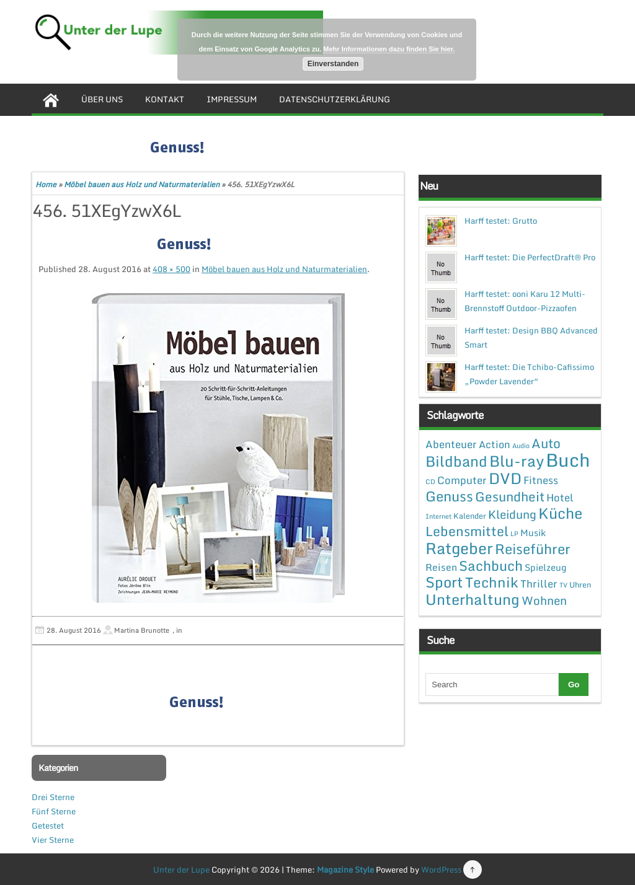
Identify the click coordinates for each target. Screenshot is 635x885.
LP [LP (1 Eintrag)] (514, 533)
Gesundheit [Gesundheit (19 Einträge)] (509, 496)
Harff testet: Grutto (500, 220)
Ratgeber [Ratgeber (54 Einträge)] (459, 548)
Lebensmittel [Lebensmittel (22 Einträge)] (466, 531)
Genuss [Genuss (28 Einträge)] (449, 496)
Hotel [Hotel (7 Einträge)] (560, 497)
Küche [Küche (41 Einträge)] (560, 513)
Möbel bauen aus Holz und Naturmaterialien (142, 184)
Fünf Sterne (54, 811)
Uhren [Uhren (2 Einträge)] (580, 584)
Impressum (231, 99)
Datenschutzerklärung (334, 99)
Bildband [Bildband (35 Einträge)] (456, 461)
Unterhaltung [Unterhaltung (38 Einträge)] (472, 599)
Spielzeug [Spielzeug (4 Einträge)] (545, 567)
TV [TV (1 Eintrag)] (563, 585)
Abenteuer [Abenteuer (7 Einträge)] (451, 444)
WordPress (441, 869)
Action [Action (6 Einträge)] (494, 444)
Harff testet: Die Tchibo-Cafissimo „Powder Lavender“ (529, 374)
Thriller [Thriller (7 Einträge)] (538, 583)
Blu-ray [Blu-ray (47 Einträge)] (516, 461)
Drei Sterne (53, 797)
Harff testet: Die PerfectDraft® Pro (529, 257)
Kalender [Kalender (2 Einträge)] (469, 515)
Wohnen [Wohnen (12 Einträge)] (544, 600)
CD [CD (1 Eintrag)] (430, 481)
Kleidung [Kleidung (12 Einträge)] (512, 514)
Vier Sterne (53, 840)
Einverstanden (333, 63)
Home (45, 184)
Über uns (102, 99)
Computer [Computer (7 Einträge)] (462, 480)
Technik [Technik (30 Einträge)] (491, 582)
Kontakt (164, 99)
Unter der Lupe (181, 869)
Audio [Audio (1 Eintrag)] (521, 445)
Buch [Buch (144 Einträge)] (568, 460)
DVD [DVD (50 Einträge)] (505, 478)
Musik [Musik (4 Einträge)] (533, 532)
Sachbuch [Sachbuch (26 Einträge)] (491, 565)
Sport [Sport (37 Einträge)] (444, 582)
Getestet (48, 825)
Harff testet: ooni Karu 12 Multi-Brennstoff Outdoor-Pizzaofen (524, 301)
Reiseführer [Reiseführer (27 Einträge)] (533, 548)
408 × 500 (171, 269)
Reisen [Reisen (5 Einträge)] (441, 567)
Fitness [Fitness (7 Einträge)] (540, 480)
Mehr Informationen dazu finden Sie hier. (389, 49)
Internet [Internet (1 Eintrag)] (438, 516)
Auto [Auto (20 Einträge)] (546, 443)
